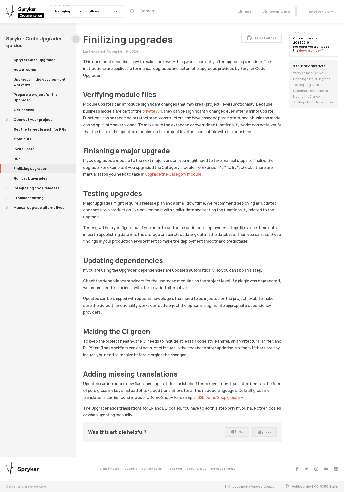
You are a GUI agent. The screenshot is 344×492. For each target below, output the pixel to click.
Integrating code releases (36, 188)
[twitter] (306, 469)
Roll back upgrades (30, 178)
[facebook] (296, 469)
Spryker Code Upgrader (34, 59)
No (237, 432)
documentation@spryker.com (251, 486)
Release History (317, 12)
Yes (264, 432)
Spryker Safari (152, 469)
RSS (244, 12)
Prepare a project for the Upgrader (36, 97)
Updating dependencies (310, 91)
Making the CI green (307, 96)
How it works (25, 69)
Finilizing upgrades (30, 168)
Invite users (24, 149)
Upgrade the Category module (173, 174)
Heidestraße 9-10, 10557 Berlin (311, 486)
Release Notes (108, 469)
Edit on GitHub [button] (261, 37)
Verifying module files (308, 73)
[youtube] (326, 469)
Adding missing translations (313, 102)
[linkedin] (336, 469)
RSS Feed (175, 469)
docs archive (311, 50)
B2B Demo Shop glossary (220, 397)
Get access (24, 109)
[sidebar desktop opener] (76, 39)
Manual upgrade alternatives (39, 207)
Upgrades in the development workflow (40, 82)
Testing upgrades (306, 85)
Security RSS (276, 12)
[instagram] (316, 469)
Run (17, 158)
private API (152, 111)
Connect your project (33, 119)
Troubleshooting (29, 197)
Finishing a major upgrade (311, 79)
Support (131, 469)
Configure (23, 139)
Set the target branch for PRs (40, 129)
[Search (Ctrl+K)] (158, 11)
